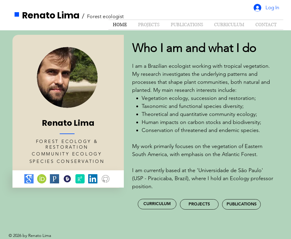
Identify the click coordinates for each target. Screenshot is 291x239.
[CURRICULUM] (157, 204)
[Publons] (54, 178)
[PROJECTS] (199, 204)
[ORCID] (41, 178)
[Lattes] (67, 178)
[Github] (105, 178)
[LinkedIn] (92, 178)
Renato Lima (51, 15)
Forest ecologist (105, 16)
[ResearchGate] (80, 178)
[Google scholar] (29, 178)
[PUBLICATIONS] (241, 204)
